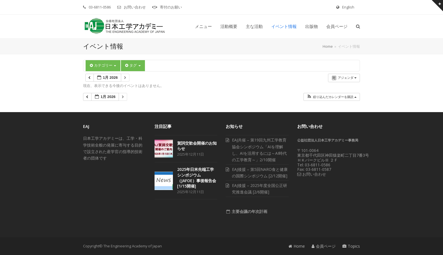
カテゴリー (103, 65)
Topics (351, 246)
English (348, 7)
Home (296, 246)
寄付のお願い (171, 7)
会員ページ (324, 246)
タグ (132, 65)
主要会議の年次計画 (249, 211)
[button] (358, 26)
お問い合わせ (135, 7)
